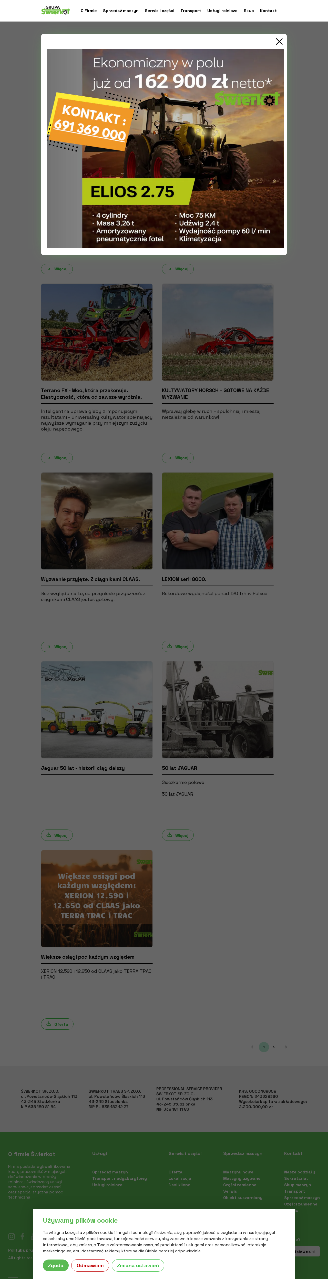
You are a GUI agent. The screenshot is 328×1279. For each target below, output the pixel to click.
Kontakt (268, 10)
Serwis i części (159, 10)
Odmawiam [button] (90, 1265)
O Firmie (89, 10)
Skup (249, 10)
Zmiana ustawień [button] (138, 1265)
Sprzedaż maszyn (121, 10)
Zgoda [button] (56, 1265)
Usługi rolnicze (222, 10)
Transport (190, 10)
